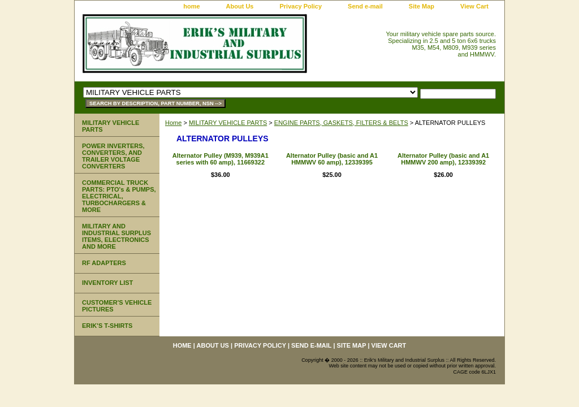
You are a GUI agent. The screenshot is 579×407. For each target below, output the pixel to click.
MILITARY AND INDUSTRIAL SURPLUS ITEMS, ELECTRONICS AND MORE (116, 236)
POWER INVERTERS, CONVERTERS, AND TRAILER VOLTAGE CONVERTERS (113, 156)
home (191, 6)
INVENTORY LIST (107, 282)
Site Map (421, 6)
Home (173, 122)
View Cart (474, 6)
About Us (240, 6)
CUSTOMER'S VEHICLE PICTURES (117, 306)
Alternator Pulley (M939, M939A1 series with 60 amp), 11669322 (220, 159)
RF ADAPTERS (104, 262)
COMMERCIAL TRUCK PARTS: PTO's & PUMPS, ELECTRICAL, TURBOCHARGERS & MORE (119, 196)
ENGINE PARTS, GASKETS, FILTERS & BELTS (341, 122)
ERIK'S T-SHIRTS (107, 325)
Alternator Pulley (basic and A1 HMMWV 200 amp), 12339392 (443, 159)
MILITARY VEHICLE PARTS (228, 122)
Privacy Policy (300, 6)
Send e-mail (365, 6)
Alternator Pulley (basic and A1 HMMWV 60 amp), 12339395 (332, 159)
